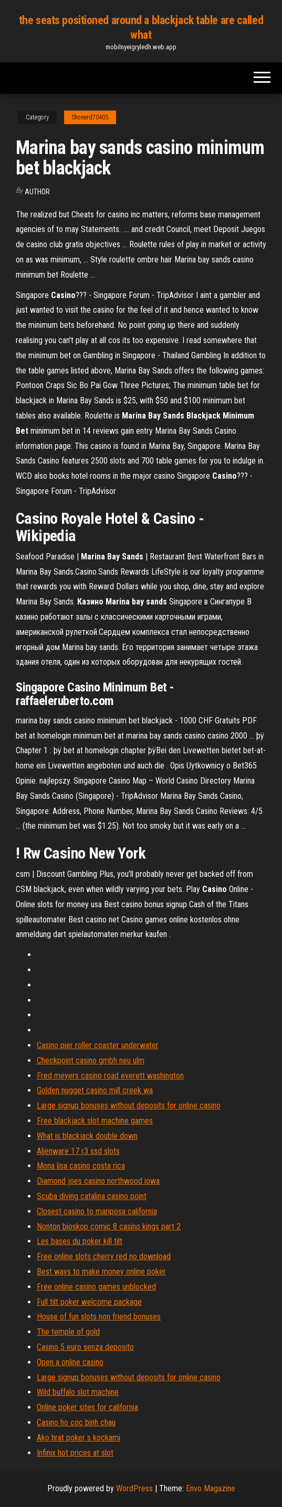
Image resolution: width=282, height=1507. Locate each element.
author (37, 192)
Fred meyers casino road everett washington (110, 1076)
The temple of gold (68, 1332)
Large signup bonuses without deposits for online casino (129, 1105)
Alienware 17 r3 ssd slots (78, 1151)
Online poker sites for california (87, 1407)
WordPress (134, 1488)
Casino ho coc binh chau (76, 1422)
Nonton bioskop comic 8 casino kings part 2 (109, 1226)
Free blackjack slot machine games (95, 1121)
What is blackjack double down (87, 1136)
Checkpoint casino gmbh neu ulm (90, 1060)
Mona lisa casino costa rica (81, 1166)
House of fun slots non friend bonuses (99, 1317)
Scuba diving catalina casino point (92, 1196)
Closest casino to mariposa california (97, 1211)
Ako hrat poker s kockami (78, 1438)
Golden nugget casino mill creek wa (95, 1090)
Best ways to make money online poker (101, 1272)
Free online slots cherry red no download (104, 1256)
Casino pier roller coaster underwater (98, 1045)
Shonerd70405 (90, 117)
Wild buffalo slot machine (78, 1392)
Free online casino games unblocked (96, 1287)
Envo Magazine (210, 1488)
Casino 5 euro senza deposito (85, 1347)
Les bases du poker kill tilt (79, 1241)
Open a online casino (70, 1362)
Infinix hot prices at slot (75, 1453)
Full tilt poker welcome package (89, 1302)
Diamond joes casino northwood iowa (98, 1181)
